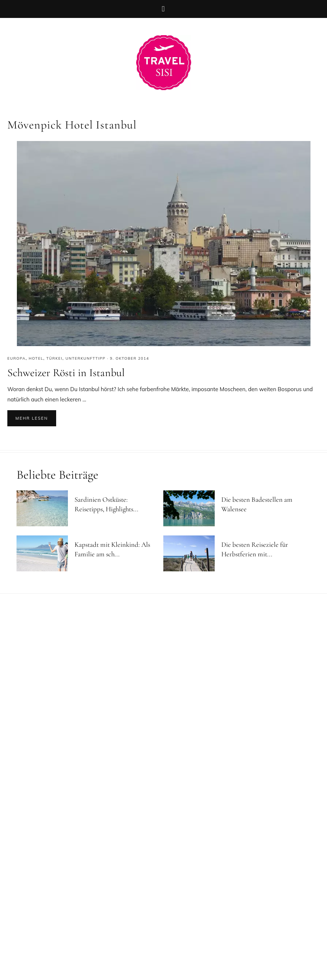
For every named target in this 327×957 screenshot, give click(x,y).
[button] (163, 9)
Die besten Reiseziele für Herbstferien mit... (254, 549)
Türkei (54, 358)
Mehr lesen (31, 418)
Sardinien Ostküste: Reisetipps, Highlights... (106, 504)
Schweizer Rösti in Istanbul (66, 372)
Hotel (36, 358)
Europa (16, 358)
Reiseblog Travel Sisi (163, 62)
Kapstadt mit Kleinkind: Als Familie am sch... (112, 549)
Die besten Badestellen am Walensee (257, 504)
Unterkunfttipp (86, 358)
